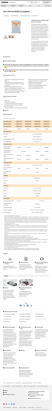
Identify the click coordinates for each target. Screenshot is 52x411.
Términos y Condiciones (23, 407)
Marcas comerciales (31, 407)
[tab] (5, 36)
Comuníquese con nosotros (33, 1)
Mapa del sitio (38, 407)
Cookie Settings (14, 407)
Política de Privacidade (7, 407)
